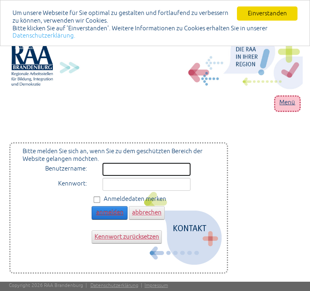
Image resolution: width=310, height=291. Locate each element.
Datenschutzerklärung (114, 285)
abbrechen (146, 212)
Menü (287, 102)
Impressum (156, 285)
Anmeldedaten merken (135, 198)
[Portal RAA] (157, 62)
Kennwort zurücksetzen (126, 236)
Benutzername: (66, 168)
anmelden (28, 45)
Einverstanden (267, 13)
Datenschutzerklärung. (44, 35)
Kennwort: (72, 183)
